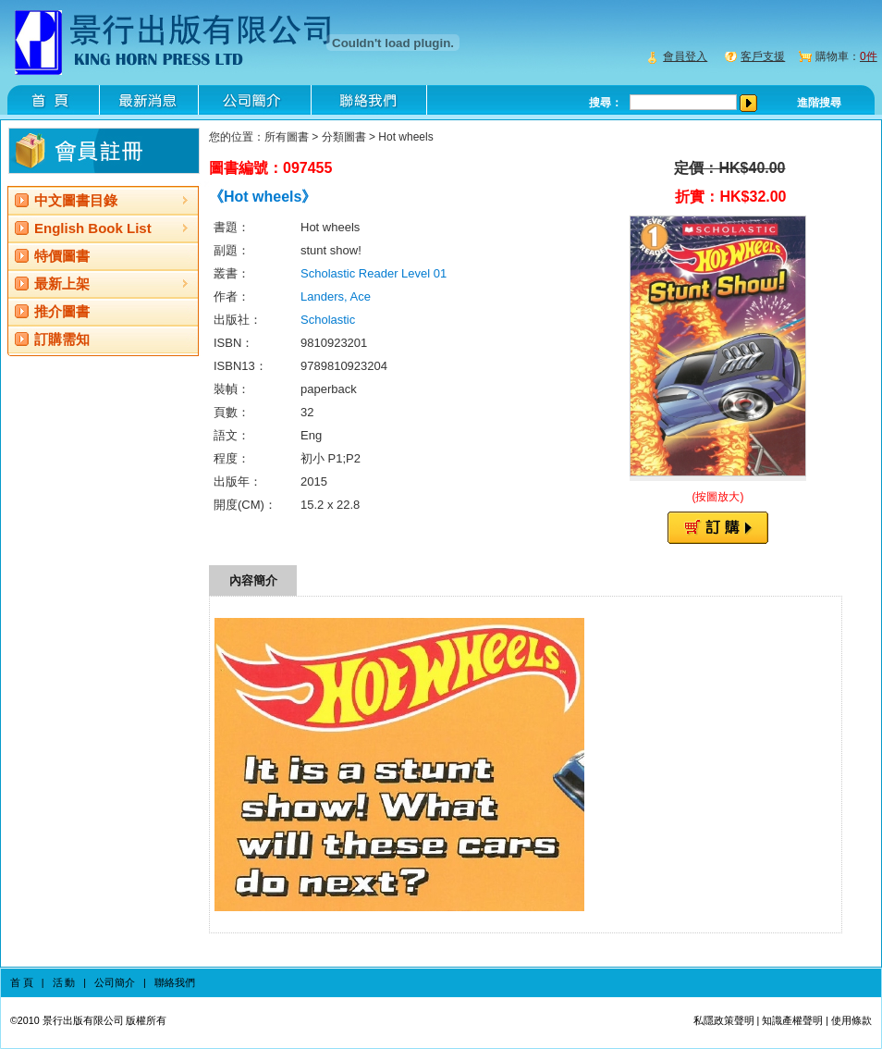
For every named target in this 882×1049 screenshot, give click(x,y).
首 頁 (21, 982)
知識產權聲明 (792, 1020)
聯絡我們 (174, 982)
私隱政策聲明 (723, 1020)
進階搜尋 (819, 102)
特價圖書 (62, 256)
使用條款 (851, 1020)
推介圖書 (62, 311)
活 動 (64, 982)
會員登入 (685, 56)
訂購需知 (62, 339)
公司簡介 (114, 982)
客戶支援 (763, 56)
